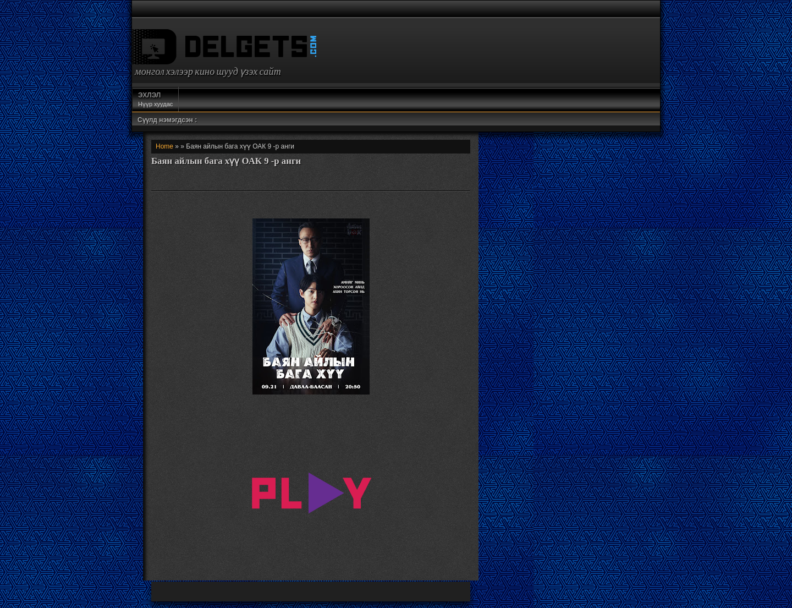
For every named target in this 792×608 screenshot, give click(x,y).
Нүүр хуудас (155, 99)
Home (164, 146)
